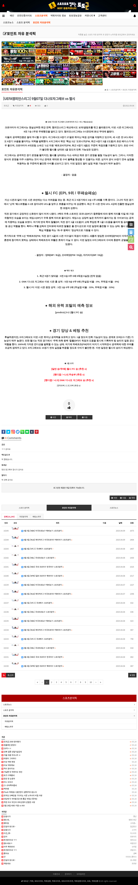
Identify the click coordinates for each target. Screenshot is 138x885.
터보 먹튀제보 (69, 765)
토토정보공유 (75, 15)
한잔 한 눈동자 (69, 778)
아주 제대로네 (69, 846)
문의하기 (68, 874)
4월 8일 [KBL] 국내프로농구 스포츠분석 (38, 557)
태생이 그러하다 (69, 758)
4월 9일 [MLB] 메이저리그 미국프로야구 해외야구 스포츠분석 (46, 539)
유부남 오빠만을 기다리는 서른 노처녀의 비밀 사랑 (69, 795)
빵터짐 (69, 823)
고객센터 (102, 15)
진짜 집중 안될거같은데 (69, 751)
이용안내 (56, 874)
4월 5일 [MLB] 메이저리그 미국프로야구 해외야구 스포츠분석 (46, 630)
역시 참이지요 (69, 768)
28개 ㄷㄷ (69, 748)
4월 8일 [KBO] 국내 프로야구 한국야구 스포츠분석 (42, 566)
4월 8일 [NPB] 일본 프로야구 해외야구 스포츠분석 (42, 575)
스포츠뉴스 (8, 22)
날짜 (120, 523)
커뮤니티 (90, 15)
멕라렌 (69, 788)
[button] (114, 498)
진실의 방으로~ (69, 826)
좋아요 (69, 853)
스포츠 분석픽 (23, 22)
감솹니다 (69, 816)
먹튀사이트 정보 (58, 15)
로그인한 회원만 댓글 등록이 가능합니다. (68, 487)
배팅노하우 (37, 516)
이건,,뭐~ (69, 833)
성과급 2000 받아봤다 (69, 741)
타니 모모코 (69, 782)
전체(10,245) (9, 516)
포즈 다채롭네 (69, 775)
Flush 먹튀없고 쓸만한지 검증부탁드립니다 (69, 792)
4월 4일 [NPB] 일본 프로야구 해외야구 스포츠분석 (42, 666)
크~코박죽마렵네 (69, 785)
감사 (69, 836)
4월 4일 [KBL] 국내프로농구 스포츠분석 (38, 648)
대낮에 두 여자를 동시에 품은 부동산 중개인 (69, 798)
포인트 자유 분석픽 (19, 33)
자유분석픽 (23, 516)
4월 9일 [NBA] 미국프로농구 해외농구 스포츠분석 (42, 530)
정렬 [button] (132, 675)
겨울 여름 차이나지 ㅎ (69, 755)
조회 (132, 523)
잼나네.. (69, 819)
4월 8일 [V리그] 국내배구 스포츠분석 (37, 548)
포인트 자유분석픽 (41, 22)
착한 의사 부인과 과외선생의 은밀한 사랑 (69, 802)
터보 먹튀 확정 (69, 761)
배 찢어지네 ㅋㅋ (69, 840)
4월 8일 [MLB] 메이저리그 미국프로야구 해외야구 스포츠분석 (46, 593)
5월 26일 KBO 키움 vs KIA (69, 805)
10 (91, 682)
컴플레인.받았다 (69, 745)
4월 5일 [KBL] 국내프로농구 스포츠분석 (38, 611)
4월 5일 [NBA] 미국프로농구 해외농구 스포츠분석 (42, 621)
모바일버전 (81, 874)
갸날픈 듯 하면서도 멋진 (69, 772)
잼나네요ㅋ (69, 843)
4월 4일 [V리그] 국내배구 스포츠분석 (37, 639)
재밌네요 (69, 863)
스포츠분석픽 (41, 15)
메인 (12, 15)
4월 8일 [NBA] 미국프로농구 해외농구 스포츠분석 (42, 584)
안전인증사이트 (24, 15)
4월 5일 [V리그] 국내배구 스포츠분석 (37, 602)
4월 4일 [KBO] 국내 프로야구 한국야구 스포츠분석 (42, 657)
